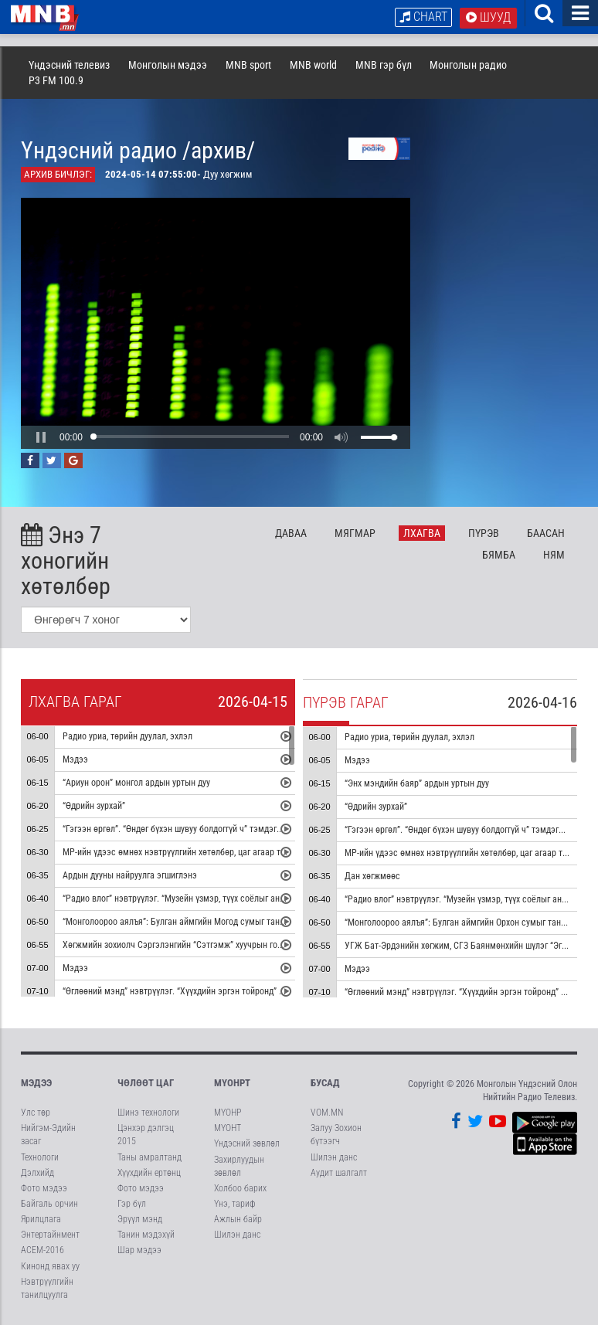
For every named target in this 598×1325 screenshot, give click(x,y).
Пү (483, 533)
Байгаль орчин (49, 1203)
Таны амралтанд (149, 1157)
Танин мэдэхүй (146, 1234)
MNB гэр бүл (383, 65)
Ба (546, 533)
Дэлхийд (37, 1172)
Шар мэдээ (139, 1250)
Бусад (325, 1083)
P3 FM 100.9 (56, 80)
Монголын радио (468, 65)
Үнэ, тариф (235, 1203)
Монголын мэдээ (167, 65)
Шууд (488, 17)
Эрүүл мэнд (139, 1219)
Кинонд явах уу (50, 1266)
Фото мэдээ (44, 1188)
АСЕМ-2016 (42, 1250)
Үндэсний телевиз (69, 65)
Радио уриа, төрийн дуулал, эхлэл (127, 737)
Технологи (40, 1157)
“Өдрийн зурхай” (94, 806)
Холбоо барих (240, 1188)
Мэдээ (75, 760)
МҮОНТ (227, 1128)
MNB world (313, 65)
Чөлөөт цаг (145, 1083)
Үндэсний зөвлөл (247, 1143)
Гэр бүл (131, 1203)
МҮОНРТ (232, 1083)
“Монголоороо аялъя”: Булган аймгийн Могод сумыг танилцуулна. (190, 922)
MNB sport (248, 65)
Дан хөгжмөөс (372, 876)
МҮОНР (227, 1112)
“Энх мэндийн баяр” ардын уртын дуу (417, 784)
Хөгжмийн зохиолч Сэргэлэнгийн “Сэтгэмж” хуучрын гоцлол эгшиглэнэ (200, 945)
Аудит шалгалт (339, 1172)
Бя (498, 555)
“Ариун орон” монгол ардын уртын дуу (136, 783)
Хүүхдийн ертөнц (149, 1172)
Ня (554, 555)
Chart (423, 16)
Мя (355, 533)
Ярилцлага (41, 1219)
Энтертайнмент (50, 1234)
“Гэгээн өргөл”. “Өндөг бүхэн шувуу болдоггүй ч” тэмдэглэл (177, 829)
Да (291, 533)
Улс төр (35, 1112)
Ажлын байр (238, 1219)
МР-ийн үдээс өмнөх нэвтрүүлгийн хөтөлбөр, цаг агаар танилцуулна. (195, 853)
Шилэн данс (237, 1234)
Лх (421, 533)
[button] (41, 437)
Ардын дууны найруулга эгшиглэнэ (130, 876)
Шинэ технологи (148, 1112)
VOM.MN (327, 1112)
